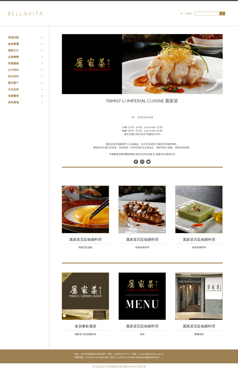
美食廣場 (13, 102)
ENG (189, 13)
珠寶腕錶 (13, 63)
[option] (142, 64)
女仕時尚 (13, 69)
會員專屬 (13, 43)
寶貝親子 (13, 82)
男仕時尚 (13, 76)
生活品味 (13, 89)
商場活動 (13, 37)
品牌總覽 (13, 56)
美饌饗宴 (13, 95)
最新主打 (13, 50)
